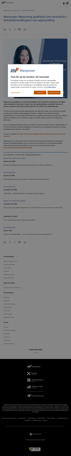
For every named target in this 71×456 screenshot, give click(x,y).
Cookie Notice (51, 87)
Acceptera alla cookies (54, 92)
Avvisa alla (40, 92)
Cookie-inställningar (15, 92)
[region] (35, 80)
